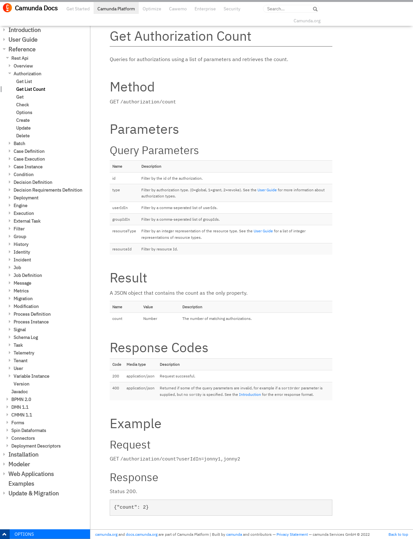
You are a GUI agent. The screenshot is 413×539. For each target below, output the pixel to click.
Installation (23, 454)
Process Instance (31, 322)
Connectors (23, 438)
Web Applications (31, 474)
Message (22, 283)
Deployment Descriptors (36, 446)
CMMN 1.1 (21, 415)
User (18, 368)
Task (18, 345)
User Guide (22, 39)
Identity (22, 252)
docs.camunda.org (141, 534)
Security (232, 9)
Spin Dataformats (28, 430)
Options (24, 112)
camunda (234, 534)
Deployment (26, 198)
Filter (19, 229)
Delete (23, 136)
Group (20, 236)
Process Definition (32, 314)
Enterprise (205, 9)
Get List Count (30, 89)
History (21, 244)
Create (23, 120)
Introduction (24, 30)
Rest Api (19, 58)
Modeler (19, 464)
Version (21, 384)
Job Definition (28, 275)
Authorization (27, 74)
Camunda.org (307, 21)
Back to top (398, 534)
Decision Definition (33, 182)
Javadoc (19, 392)
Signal (20, 330)
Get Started (78, 9)
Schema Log (26, 337)
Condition (24, 174)
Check (22, 105)
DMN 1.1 (19, 407)
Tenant (20, 361)
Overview (23, 66)
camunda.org (106, 534)
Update (23, 128)
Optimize (152, 9)
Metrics (21, 291)
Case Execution (29, 159)
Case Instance (28, 167)
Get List (24, 81)
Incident (22, 260)
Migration (23, 298)
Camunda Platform (116, 9)
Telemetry (24, 353)
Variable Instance (31, 376)
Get (20, 97)
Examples (21, 483)
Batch (19, 143)
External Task (27, 221)
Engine (20, 205)
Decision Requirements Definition (48, 190)
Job (17, 267)
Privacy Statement (292, 534)
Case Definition (29, 151)
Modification (26, 306)
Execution (24, 213)
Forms (17, 423)
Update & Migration (33, 493)
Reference (21, 49)
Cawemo (178, 9)
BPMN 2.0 (21, 399)
